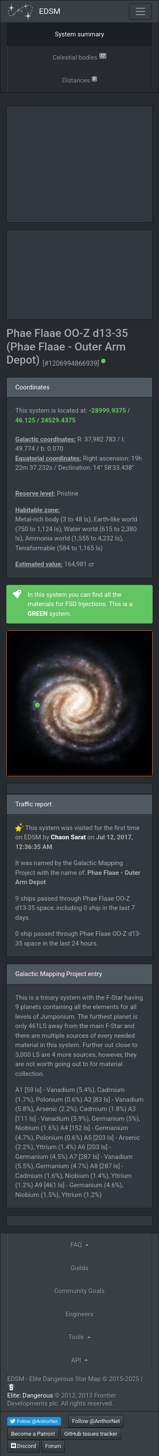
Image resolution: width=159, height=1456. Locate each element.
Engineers (80, 1314)
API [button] (77, 1360)
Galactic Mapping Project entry (58, 974)
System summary (79, 34)
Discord (23, 1446)
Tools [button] (76, 1337)
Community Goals (79, 1291)
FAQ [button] (77, 1245)
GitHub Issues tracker (90, 1434)
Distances (79, 79)
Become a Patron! (33, 1434)
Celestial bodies (79, 56)
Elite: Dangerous (30, 1395)
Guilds (80, 1268)
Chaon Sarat (68, 837)
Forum (53, 1446)
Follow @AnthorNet (96, 1421)
